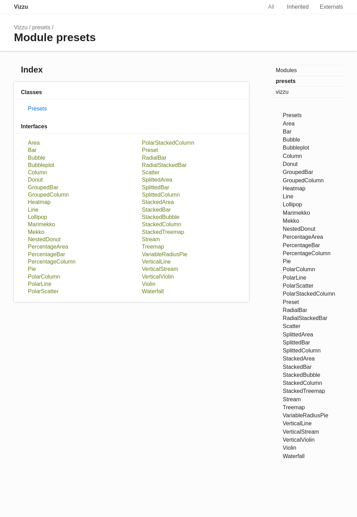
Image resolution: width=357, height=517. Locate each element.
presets (41, 27)
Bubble (36, 158)
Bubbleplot (41, 165)
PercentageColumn (52, 262)
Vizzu (21, 7)
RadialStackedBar (164, 165)
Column (37, 172)
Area (34, 143)
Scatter (151, 172)
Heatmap (39, 202)
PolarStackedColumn (168, 143)
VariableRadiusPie (164, 254)
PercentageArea (48, 247)
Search (250, 7)
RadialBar (154, 158)
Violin (148, 284)
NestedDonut (44, 239)
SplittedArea (157, 180)
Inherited (298, 7)
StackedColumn (161, 224)
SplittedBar (155, 187)
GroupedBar (43, 187)
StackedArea (158, 202)
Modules (286, 70)
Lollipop (37, 217)
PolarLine (40, 284)
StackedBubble (161, 217)
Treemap (153, 247)
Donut (35, 180)
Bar (32, 150)
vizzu (282, 92)
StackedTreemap (163, 232)
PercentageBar (46, 254)
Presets (37, 109)
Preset (150, 150)
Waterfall (153, 291)
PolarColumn (44, 277)
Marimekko (41, 224)
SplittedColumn (161, 195)
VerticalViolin (158, 277)
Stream (151, 239)
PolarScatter (43, 291)
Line (33, 210)
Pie (32, 269)
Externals (331, 7)
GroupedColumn (48, 195)
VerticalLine (156, 262)
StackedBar (156, 210)
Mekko (36, 232)
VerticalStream (160, 269)
